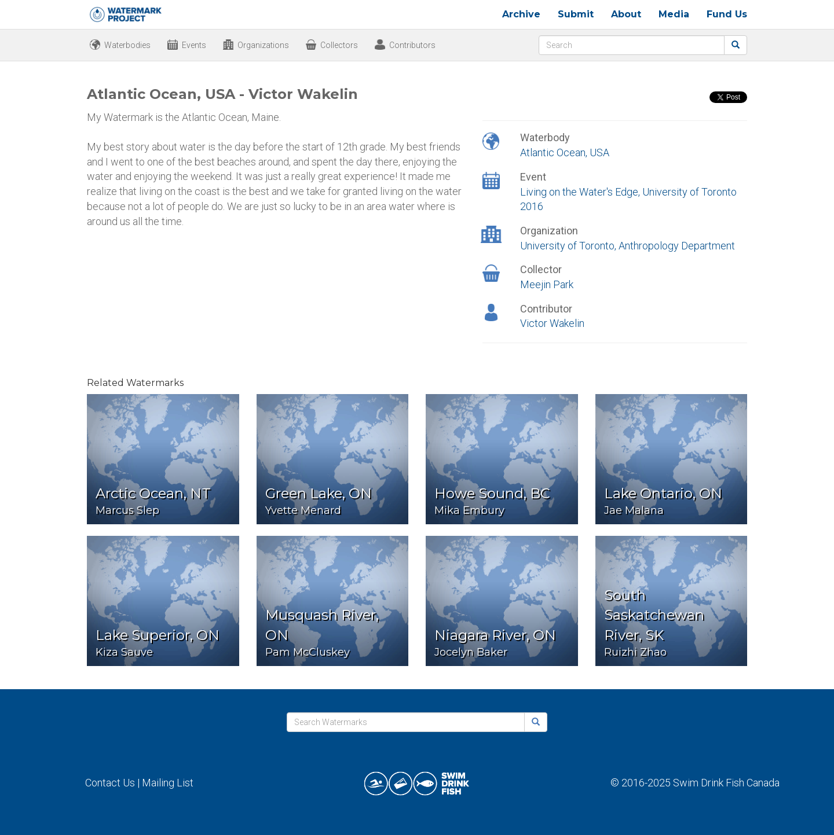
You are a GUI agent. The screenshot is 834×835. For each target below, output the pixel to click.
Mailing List (167, 783)
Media (674, 14)
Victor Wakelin (552, 323)
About (626, 14)
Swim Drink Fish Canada (726, 783)
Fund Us (727, 14)
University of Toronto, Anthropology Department (627, 246)
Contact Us (110, 783)
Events (194, 45)
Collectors (339, 45)
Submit (576, 14)
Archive (521, 14)
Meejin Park (546, 284)
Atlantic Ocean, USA (564, 152)
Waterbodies (127, 45)
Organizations (263, 45)
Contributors (412, 45)
